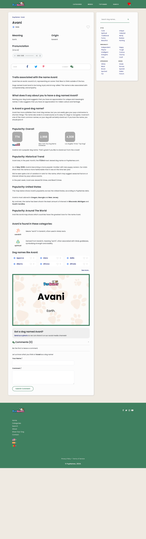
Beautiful (104, 40)
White (103, 64)
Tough (121, 50)
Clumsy (122, 55)
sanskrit (18, 352)
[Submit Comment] (22, 509)
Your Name (17, 479)
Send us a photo (21, 456)
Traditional (105, 36)
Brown (103, 69)
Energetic (104, 55)
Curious (122, 52)
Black (103, 66)
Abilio (72, 378)
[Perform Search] (128, 19)
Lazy (102, 57)
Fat (102, 74)
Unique (121, 31)
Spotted (104, 71)
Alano (45, 378)
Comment (17, 489)
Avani (23, 17)
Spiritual (104, 33)
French (121, 74)
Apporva (20, 378)
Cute (103, 31)
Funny (103, 38)
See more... (86, 391)
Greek (121, 64)
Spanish (122, 69)
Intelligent (104, 52)
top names (103, 4)
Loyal (121, 57)
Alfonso (46, 384)
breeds (90, 4)
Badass (121, 38)
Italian (121, 71)
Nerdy (121, 36)
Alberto (20, 384)
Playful (103, 50)
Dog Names (16, 17)
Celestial (122, 33)
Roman (121, 66)
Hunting (122, 40)
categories (77, 4)
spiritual (18, 363)
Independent (105, 47)
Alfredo (73, 384)
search (116, 4)
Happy (121, 47)
